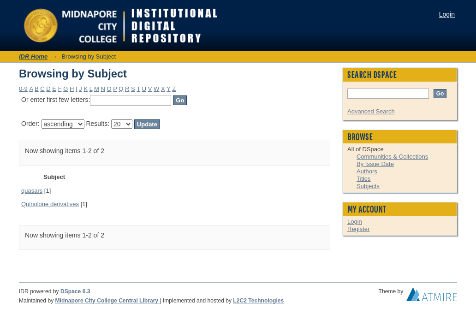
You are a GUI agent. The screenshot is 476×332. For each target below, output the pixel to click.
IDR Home (33, 56)
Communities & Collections (392, 156)
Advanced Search (371, 111)
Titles (364, 178)
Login (447, 14)
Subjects (368, 186)
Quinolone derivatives (50, 204)
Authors (367, 171)
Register (358, 228)
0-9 (23, 88)
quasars (31, 190)
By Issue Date (375, 163)
